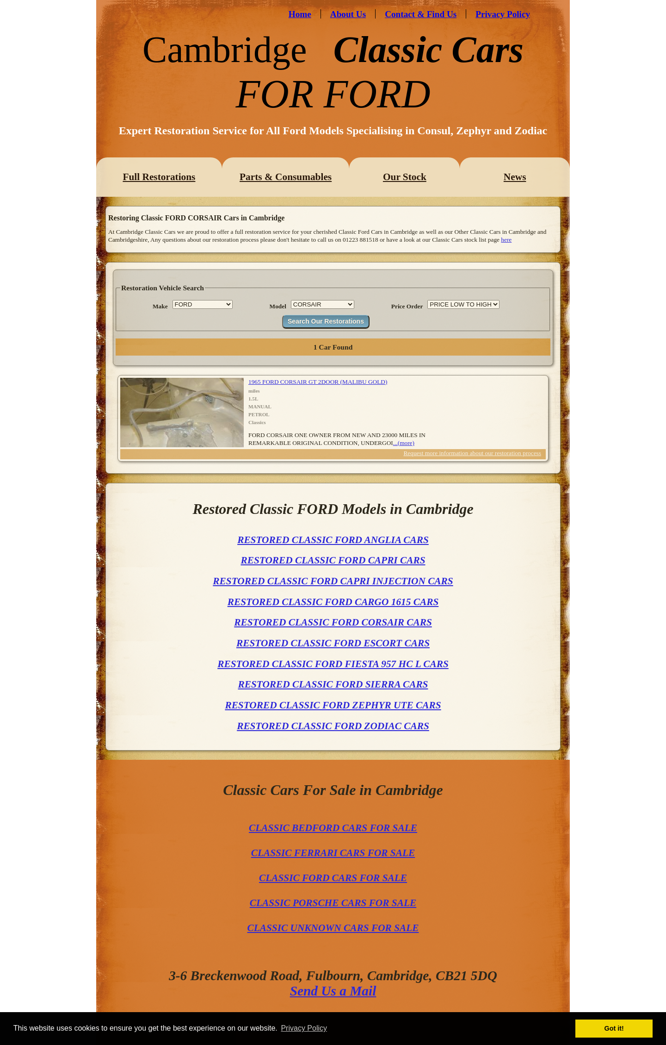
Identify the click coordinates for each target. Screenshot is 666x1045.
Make (160, 306)
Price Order (407, 306)
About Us (348, 14)
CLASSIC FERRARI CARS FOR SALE (333, 852)
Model (278, 306)
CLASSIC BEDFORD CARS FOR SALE (333, 827)
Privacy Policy (502, 14)
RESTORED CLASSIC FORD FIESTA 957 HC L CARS (333, 664)
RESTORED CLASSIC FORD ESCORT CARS (333, 643)
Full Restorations (159, 176)
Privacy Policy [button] (304, 1028)
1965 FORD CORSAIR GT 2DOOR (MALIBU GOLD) (317, 381)
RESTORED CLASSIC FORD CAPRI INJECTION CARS (333, 581)
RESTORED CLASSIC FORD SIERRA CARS (333, 684)
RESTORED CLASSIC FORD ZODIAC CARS (333, 726)
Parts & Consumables (286, 176)
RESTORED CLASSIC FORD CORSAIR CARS (333, 622)
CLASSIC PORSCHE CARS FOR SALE (333, 902)
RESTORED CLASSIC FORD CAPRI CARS (332, 560)
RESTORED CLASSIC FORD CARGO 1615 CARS (333, 601)
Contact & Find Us (420, 14)
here (506, 239)
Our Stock (404, 176)
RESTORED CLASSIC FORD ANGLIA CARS (333, 539)
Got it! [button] (614, 1028)
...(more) (403, 442)
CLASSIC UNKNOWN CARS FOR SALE (333, 927)
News (515, 176)
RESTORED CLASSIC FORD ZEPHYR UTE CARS (333, 705)
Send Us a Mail (333, 990)
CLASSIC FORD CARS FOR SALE (333, 877)
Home (300, 14)
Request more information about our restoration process (472, 453)
